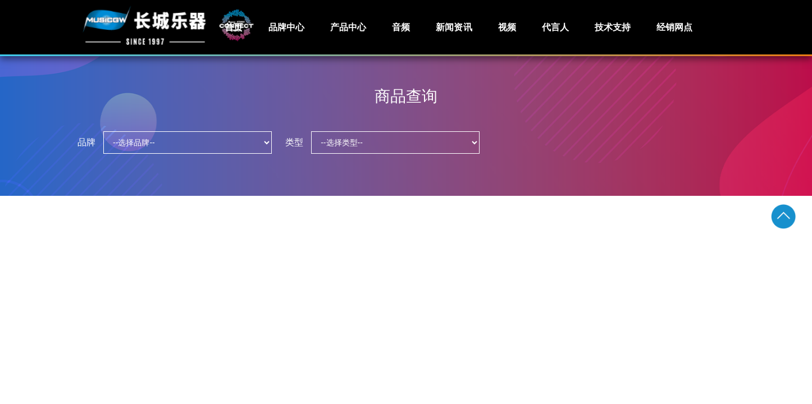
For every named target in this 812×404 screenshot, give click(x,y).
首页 (234, 27)
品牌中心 (286, 27)
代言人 (555, 27)
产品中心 (348, 27)
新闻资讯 (454, 27)
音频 (401, 27)
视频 (507, 27)
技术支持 (613, 27)
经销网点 (674, 27)
